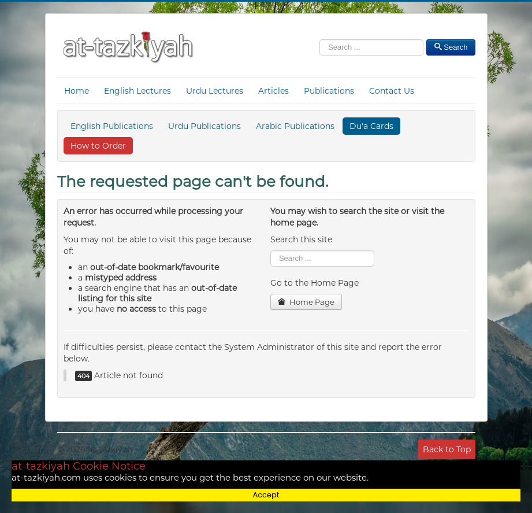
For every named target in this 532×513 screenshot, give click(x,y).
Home (76, 91)
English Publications (111, 126)
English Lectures (137, 91)
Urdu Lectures (214, 91)
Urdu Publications (204, 126)
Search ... (270, 250)
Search (450, 47)
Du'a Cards (371, 126)
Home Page (306, 302)
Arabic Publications (295, 126)
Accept (265, 494)
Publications (329, 91)
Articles (273, 91)
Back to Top (447, 449)
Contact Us (391, 91)
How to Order (98, 146)
